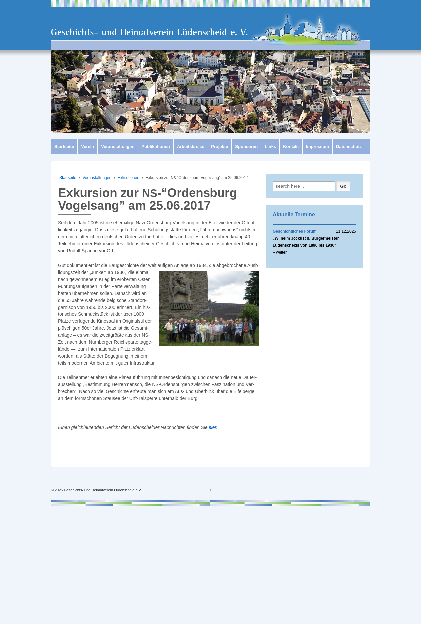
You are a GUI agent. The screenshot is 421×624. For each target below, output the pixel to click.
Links (270, 146)
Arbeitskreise (190, 146)
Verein (87, 146)
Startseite (64, 146)
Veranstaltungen (117, 146)
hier (212, 427)
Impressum (317, 146)
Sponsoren (246, 146)
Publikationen (155, 146)
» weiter (280, 252)
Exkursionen (128, 177)
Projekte (219, 146)
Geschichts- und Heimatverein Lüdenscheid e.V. (102, 490)
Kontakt (291, 146)
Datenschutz (349, 146)
